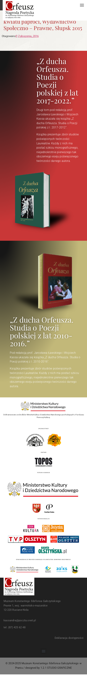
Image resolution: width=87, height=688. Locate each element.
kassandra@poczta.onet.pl (20, 620)
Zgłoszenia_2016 (28, 36)
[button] (82, 5)
